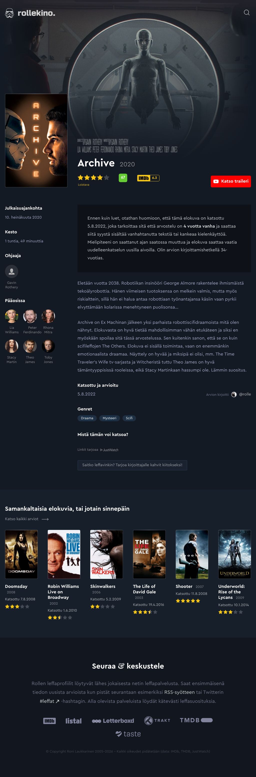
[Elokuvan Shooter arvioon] (192, 567)
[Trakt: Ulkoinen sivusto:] (158, 720)
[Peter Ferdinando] (29, 322)
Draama (87, 418)
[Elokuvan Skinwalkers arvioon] (106, 570)
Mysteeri (109, 418)
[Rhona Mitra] (48, 322)
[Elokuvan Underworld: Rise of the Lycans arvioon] (234, 572)
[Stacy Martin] (11, 352)
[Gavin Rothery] (11, 277)
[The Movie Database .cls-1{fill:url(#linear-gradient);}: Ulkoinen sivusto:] (196, 721)
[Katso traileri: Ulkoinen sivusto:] (231, 177)
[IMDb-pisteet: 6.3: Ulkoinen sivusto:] (148, 178)
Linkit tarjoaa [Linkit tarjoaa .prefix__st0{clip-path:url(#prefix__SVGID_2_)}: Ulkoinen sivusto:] (98, 449)
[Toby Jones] (48, 352)
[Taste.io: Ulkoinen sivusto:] (128, 735)
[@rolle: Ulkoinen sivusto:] (241, 394)
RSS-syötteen (179, 692)
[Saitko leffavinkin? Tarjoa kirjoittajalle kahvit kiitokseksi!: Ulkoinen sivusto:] (132, 465)
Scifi (129, 418)
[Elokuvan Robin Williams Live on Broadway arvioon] (64, 575)
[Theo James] (29, 352)
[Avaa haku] (246, 10)
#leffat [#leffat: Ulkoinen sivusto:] (47, 701)
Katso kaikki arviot (27, 519)
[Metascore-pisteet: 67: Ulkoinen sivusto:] (123, 178)
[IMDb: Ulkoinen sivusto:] (49, 721)
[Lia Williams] (11, 322)
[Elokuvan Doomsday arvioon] (21, 570)
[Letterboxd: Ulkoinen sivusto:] (113, 720)
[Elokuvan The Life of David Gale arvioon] (149, 572)
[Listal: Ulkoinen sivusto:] (72, 721)
